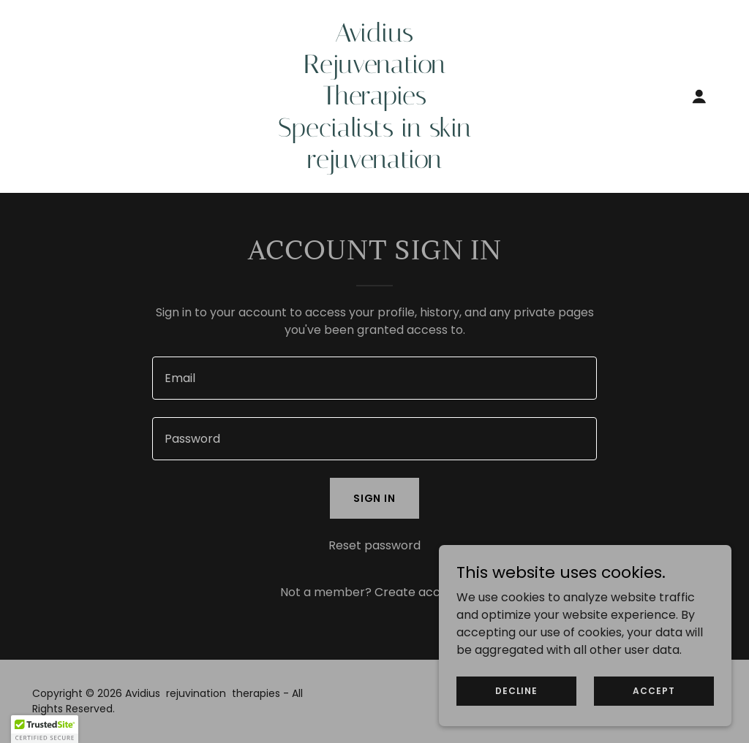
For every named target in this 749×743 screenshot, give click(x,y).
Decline (516, 690)
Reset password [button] (374, 545)
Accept (653, 690)
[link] (374, 164)
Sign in (374, 498)
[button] (699, 96)
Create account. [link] (421, 592)
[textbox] (374, 378)
